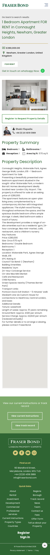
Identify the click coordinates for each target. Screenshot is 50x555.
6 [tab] (31, 106)
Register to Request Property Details (25, 118)
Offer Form (37, 518)
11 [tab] (24, 108)
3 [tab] (21, 106)
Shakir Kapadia (22, 129)
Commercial (12, 506)
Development (13, 503)
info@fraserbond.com (25, 477)
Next (42, 105)
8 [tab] (15, 108)
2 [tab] (18, 106)
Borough (37, 495)
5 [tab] (27, 106)
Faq (37, 550)
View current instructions (25, 415)
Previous (7, 105)
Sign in (25, 537)
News (37, 503)
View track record (25, 425)
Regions (37, 491)
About (13, 491)
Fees (37, 514)
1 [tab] (15, 106)
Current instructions (12, 518)
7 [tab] (34, 106)
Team (37, 506)
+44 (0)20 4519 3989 (25, 474)
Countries (13, 526)
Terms (30, 550)
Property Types (13, 522)
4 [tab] (24, 106)
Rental (12, 495)
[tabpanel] (25, 95)
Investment (13, 499)
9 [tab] (18, 108)
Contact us (37, 510)
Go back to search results (15, 17)
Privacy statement (17, 550)
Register (24, 533)
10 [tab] (21, 108)
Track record (37, 499)
